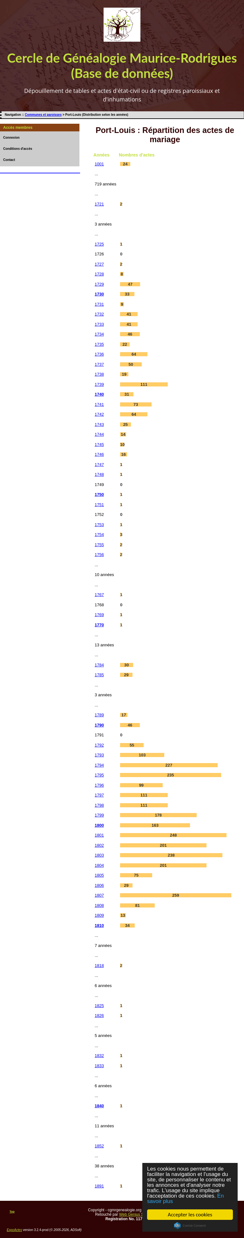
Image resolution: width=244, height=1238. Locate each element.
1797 (99, 795)
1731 (99, 304)
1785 (99, 674)
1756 (99, 554)
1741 (99, 404)
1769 (99, 614)
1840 (99, 1105)
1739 (99, 384)
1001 (99, 164)
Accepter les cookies (190, 1214)
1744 (99, 434)
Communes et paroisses (43, 114)
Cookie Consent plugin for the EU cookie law (190, 1225)
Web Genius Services (137, 1214)
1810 (99, 925)
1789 (99, 715)
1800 (99, 825)
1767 (99, 594)
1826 (99, 1015)
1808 (99, 905)
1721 (99, 204)
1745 (99, 444)
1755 (99, 544)
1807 (99, 895)
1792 (99, 745)
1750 (99, 494)
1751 (99, 504)
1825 (99, 1005)
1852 (99, 1146)
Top (12, 1211)
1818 (99, 965)
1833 (99, 1065)
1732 (99, 314)
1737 (99, 364)
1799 (99, 815)
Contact (9, 160)
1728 (99, 274)
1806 (99, 885)
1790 (99, 725)
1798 (99, 805)
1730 (99, 294)
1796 (99, 785)
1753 (99, 524)
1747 (99, 464)
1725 (99, 244)
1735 (99, 344)
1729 (99, 284)
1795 (99, 775)
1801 (99, 835)
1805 (99, 875)
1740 (99, 394)
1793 (99, 755)
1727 (99, 264)
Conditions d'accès (17, 148)
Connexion (11, 137)
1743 (99, 424)
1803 (99, 855)
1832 (99, 1055)
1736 (99, 354)
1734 (99, 334)
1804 (99, 865)
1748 (99, 474)
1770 (99, 624)
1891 (99, 1186)
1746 (99, 454)
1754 (99, 534)
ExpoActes (14, 1230)
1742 (99, 414)
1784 (99, 665)
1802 (99, 845)
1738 (99, 374)
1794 (99, 765)
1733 (99, 324)
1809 (99, 915)
